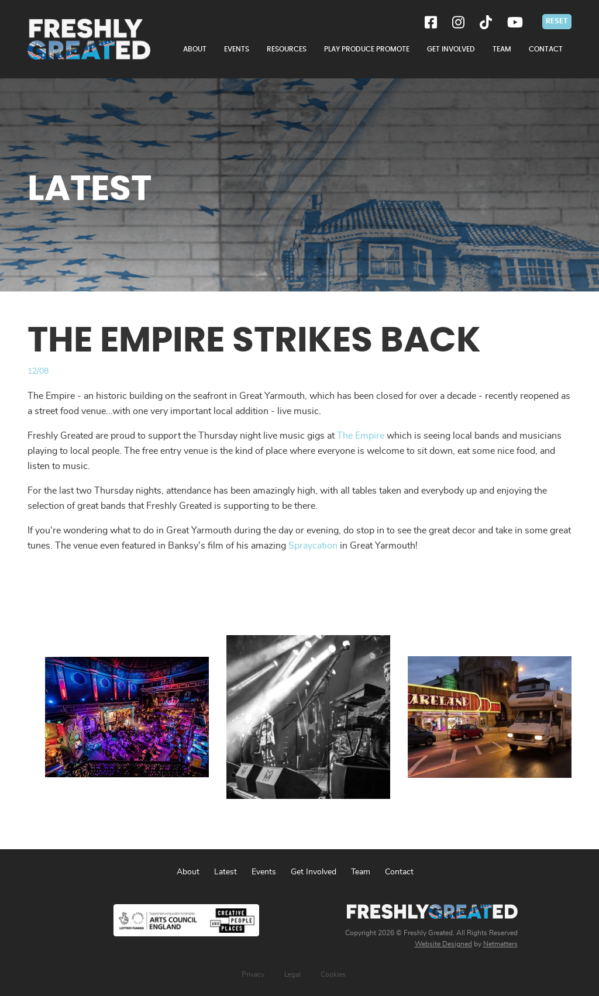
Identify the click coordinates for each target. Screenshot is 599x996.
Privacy (253, 974)
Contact (399, 872)
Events (264, 872)
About (188, 872)
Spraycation (313, 545)
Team (360, 872)
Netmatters (500, 943)
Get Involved (313, 872)
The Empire (360, 435)
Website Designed (443, 943)
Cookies (333, 974)
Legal (292, 974)
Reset (557, 21)
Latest (225, 872)
